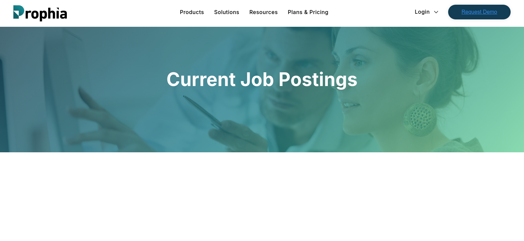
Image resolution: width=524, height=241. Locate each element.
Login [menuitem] (422, 11)
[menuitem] (192, 12)
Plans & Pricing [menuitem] (308, 12)
